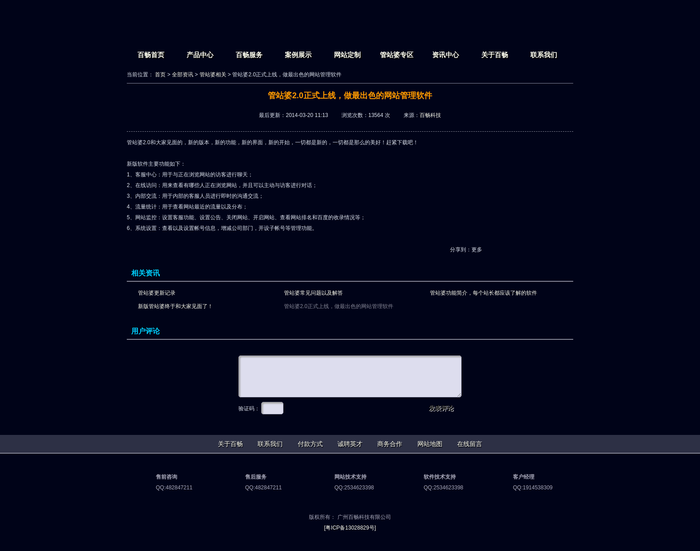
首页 (160, 74)
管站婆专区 (396, 54)
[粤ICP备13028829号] (350, 528)
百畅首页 (151, 54)
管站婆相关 (213, 74)
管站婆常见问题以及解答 (313, 293)
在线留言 (469, 443)
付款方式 (310, 443)
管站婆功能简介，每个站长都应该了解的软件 (483, 293)
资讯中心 (445, 54)
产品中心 (200, 54)
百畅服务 (249, 54)
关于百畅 (494, 54)
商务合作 (389, 443)
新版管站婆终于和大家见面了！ (175, 306)
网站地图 (429, 443)
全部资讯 (182, 74)
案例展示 (298, 54)
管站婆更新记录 (156, 293)
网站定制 (347, 54)
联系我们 (543, 54)
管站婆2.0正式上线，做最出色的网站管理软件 (338, 306)
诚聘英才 (350, 443)
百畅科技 (430, 115)
